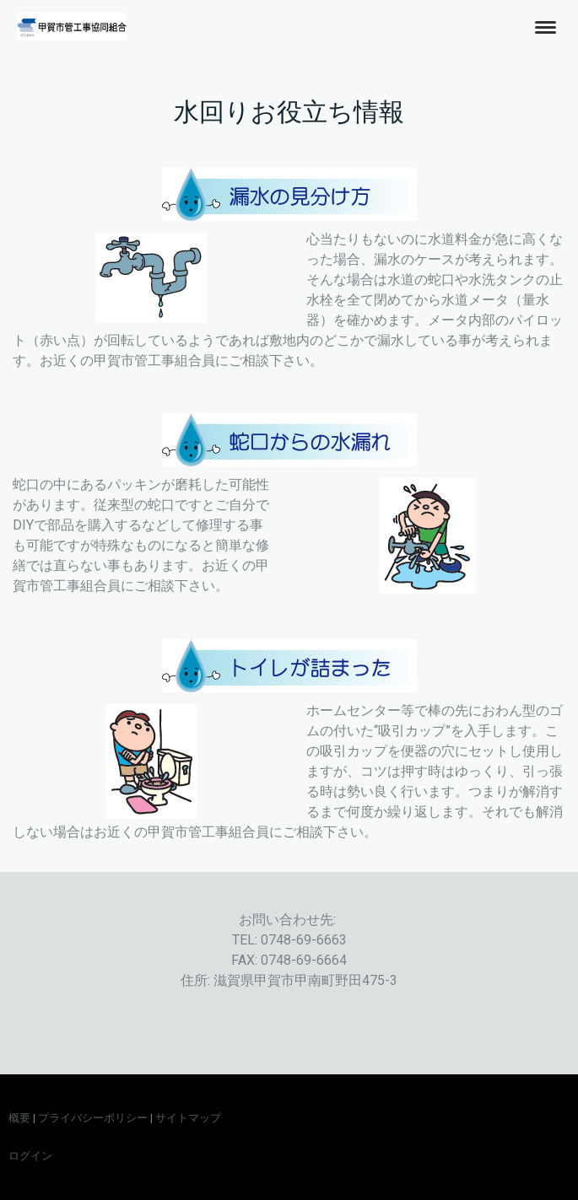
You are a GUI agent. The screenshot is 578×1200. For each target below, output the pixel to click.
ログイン (30, 1155)
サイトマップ (188, 1117)
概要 (19, 1117)
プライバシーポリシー (93, 1117)
